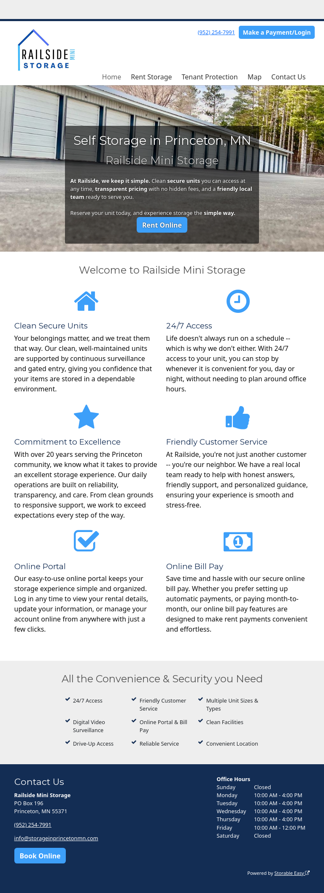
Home (112, 76)
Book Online (39, 855)
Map (255, 76)
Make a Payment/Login (277, 32)
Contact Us (288, 76)
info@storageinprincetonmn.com (56, 838)
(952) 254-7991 (216, 32)
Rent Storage (151, 76)
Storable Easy (292, 873)
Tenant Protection (210, 76)
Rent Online (162, 225)
